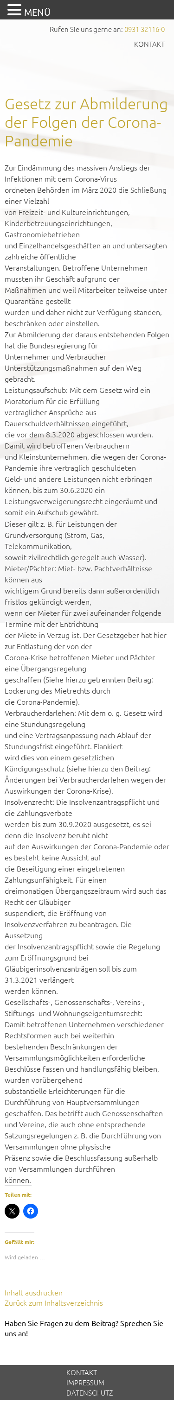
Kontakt (149, 44)
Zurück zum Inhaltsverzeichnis (54, 1302)
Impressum (85, 1382)
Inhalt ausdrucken (34, 1292)
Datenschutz (89, 1392)
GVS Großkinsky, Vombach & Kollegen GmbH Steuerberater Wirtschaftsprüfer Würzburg (87, 68)
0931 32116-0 (144, 29)
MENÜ (37, 12)
